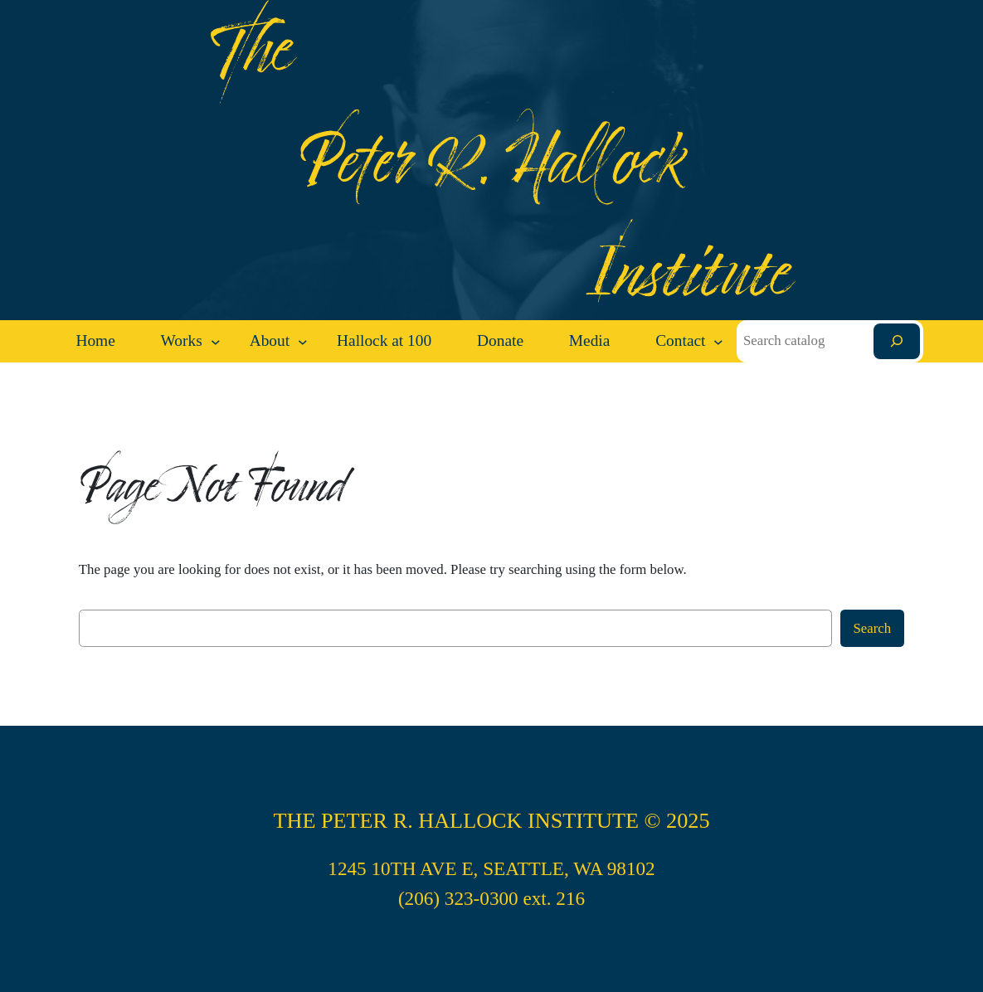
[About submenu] (303, 342)
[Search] (897, 341)
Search (873, 628)
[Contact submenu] (718, 342)
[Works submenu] (216, 342)
